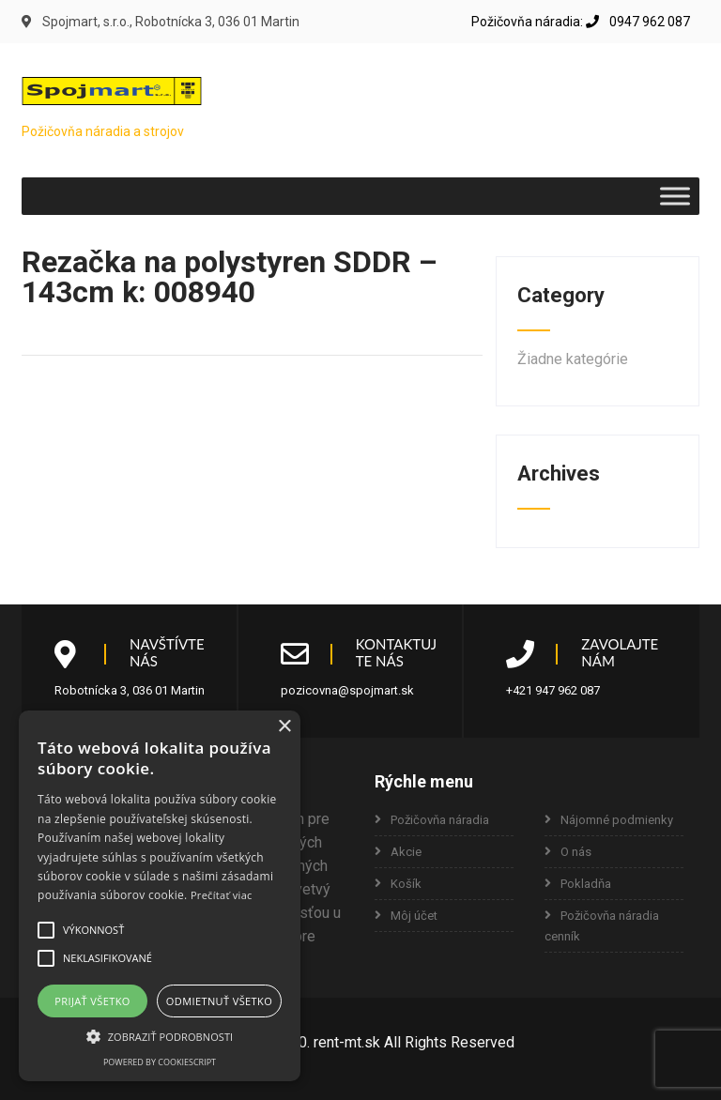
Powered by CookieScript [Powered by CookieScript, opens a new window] (159, 1062)
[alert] (159, 895)
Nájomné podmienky (616, 820)
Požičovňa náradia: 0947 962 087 (580, 21)
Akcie (406, 852)
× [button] (284, 727)
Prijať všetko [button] (92, 1001)
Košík (406, 884)
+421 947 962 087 (553, 690)
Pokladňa (585, 884)
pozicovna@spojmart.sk (347, 690)
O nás (575, 852)
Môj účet (414, 916)
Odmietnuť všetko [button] (219, 1001)
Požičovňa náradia (440, 820)
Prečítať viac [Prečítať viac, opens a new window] (222, 895)
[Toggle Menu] (675, 196)
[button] (46, 930)
